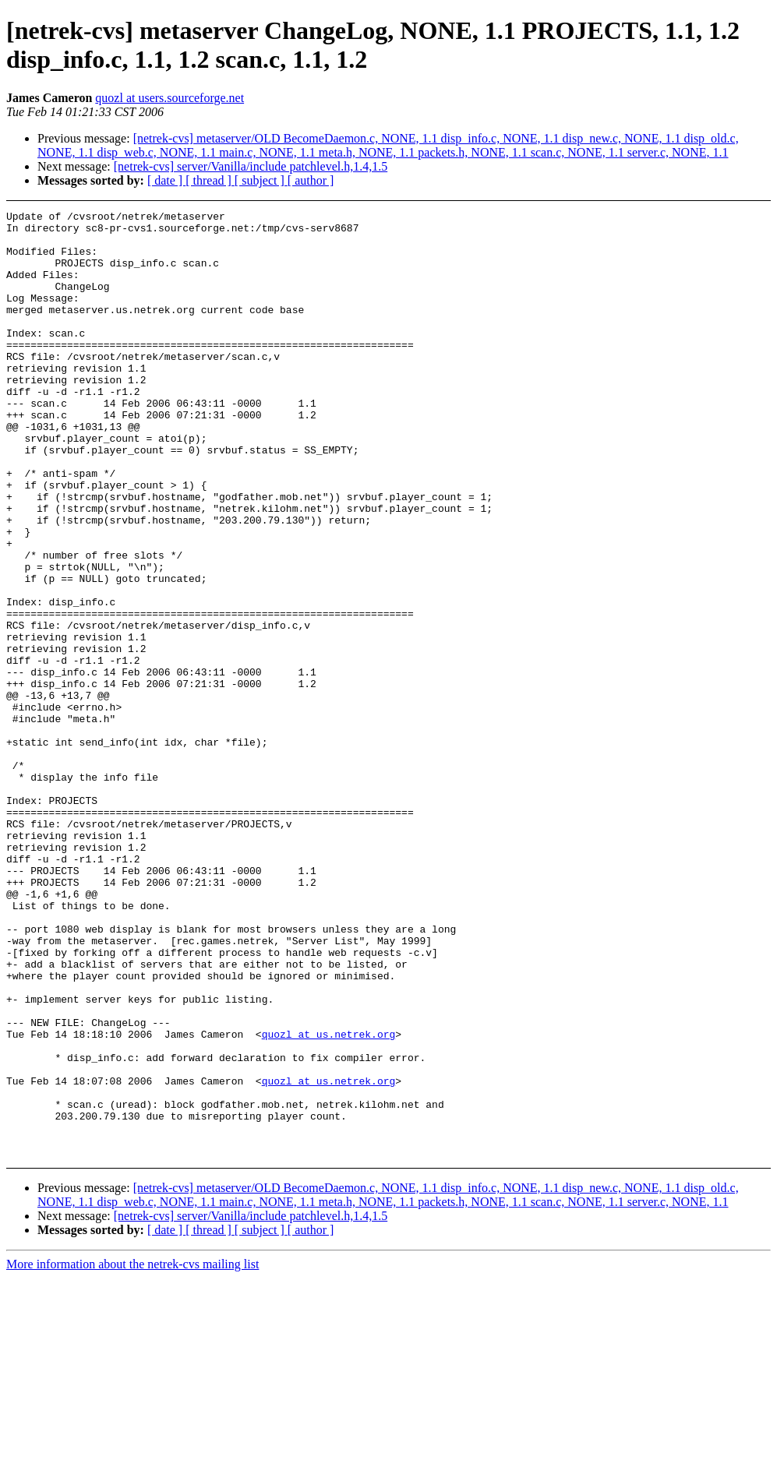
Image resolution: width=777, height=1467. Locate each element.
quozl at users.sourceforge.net (169, 97)
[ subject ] (261, 180)
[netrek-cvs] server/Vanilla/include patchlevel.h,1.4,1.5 (250, 166)
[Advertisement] (705, 249)
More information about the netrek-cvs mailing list (132, 1453)
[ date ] (166, 180)
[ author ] (311, 180)
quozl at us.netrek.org (329, 1200)
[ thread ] (210, 180)
